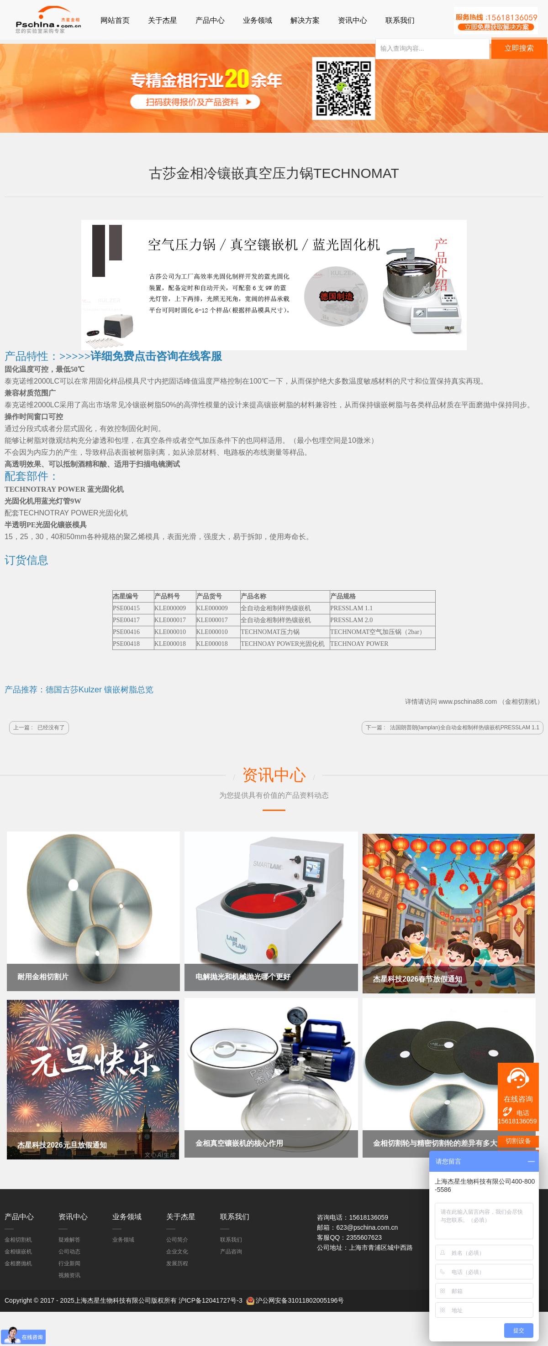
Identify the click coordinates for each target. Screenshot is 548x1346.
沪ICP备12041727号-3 (210, 1297)
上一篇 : (39, 729)
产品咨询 (231, 1249)
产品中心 (210, 20)
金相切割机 (521, 703)
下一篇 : (452, 729)
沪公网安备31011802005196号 (300, 1297)
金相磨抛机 (18, 1261)
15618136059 (517, 1121)
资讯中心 (352, 20)
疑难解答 (69, 1237)
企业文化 (177, 1249)
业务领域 (257, 20)
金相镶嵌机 (18, 1249)
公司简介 (177, 1237)
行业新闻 (69, 1261)
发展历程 (177, 1261)
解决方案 (305, 20)
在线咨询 (518, 1099)
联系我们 (400, 20)
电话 (515, 1111)
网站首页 (115, 20)
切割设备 (518, 1140)
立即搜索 (519, 52)
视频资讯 (69, 1272)
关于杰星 (162, 20)
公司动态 (69, 1249)
